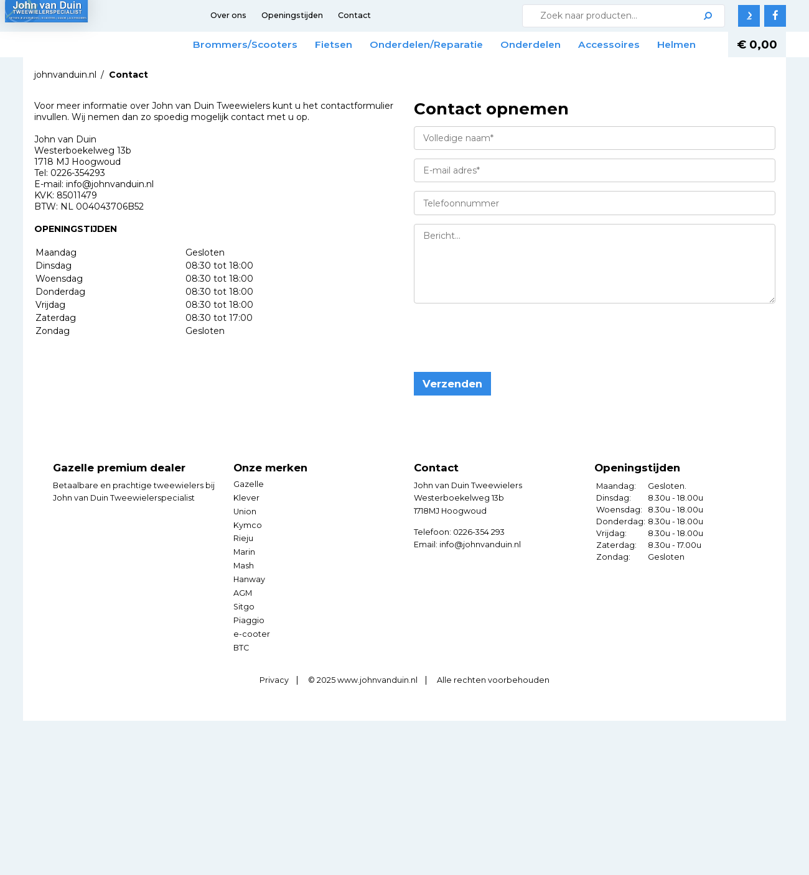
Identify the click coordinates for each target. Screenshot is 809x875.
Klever (246, 520)
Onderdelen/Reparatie (443, 44)
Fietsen (351, 44)
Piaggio (248, 644)
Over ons (228, 15)
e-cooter (251, 657)
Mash (243, 589)
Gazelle (248, 507)
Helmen (229, 68)
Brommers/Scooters (262, 44)
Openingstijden (292, 15)
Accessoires (626, 44)
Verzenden (452, 407)
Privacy (274, 703)
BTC (241, 671)
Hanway (249, 603)
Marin (244, 575)
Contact (354, 15)
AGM (242, 616)
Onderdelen (548, 44)
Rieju (243, 562)
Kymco (247, 548)
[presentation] (508, 362)
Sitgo (244, 630)
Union (244, 534)
